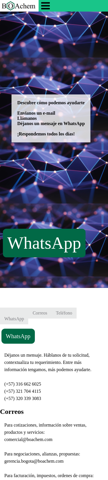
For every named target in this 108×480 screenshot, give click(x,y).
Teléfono (64, 312)
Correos (40, 312)
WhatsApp (44, 242)
